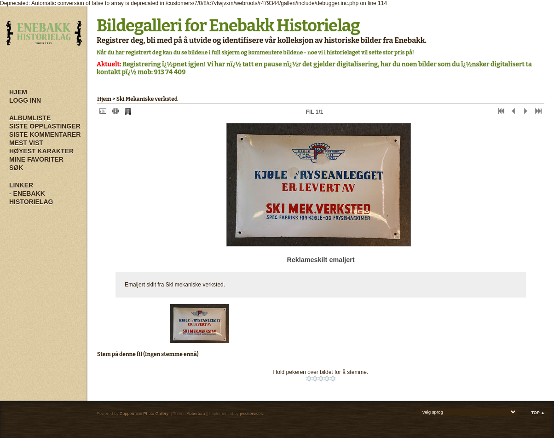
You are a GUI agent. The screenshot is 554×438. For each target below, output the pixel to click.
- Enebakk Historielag (31, 197)
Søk (16, 167)
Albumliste (30, 118)
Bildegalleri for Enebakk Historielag (228, 26)
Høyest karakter (41, 151)
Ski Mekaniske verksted (147, 99)
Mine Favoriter (36, 159)
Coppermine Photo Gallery (144, 413)
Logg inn (25, 100)
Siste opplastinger (45, 126)
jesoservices (251, 413)
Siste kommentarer (45, 134)
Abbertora (196, 413)
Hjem (18, 92)
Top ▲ (538, 412)
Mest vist (26, 142)
